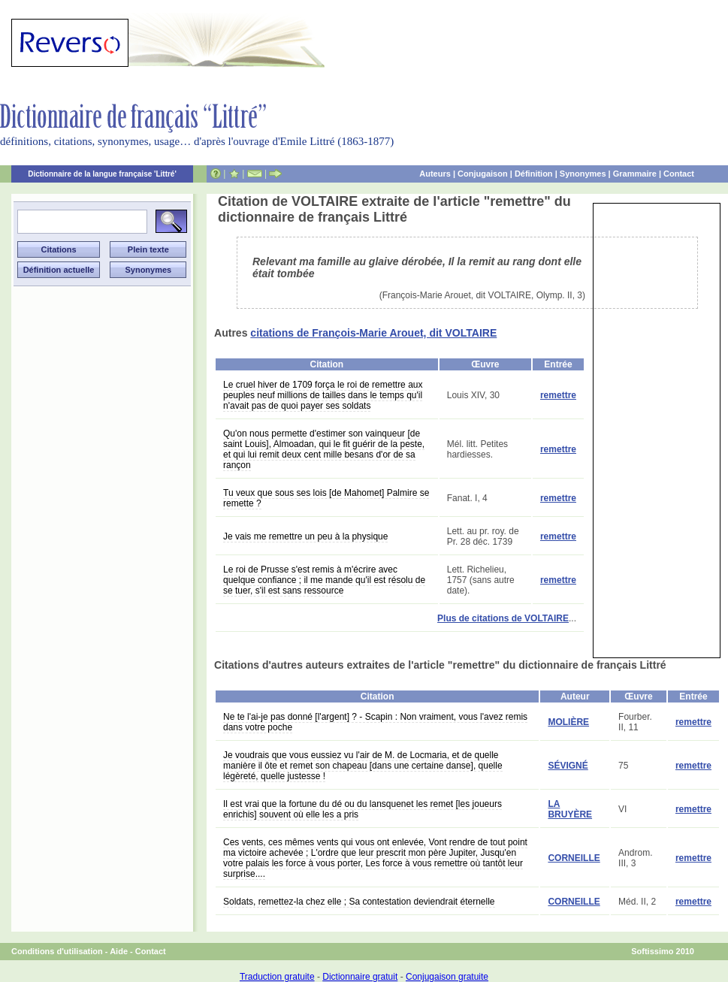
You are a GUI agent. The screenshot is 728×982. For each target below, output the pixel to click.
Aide (119, 951)
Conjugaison (483, 173)
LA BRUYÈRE (570, 809)
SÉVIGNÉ (568, 765)
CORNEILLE (574, 858)
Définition (534, 173)
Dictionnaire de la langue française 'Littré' (102, 174)
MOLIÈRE (568, 722)
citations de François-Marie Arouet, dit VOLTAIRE (373, 333)
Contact (678, 173)
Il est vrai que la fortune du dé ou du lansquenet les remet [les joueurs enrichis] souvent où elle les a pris (362, 809)
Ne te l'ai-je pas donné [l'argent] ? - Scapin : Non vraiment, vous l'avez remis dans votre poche (375, 722)
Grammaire (635, 173)
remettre (558, 395)
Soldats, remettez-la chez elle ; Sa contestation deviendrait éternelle (359, 901)
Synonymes (583, 173)
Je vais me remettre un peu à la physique (305, 536)
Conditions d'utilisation (57, 951)
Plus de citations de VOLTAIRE (503, 618)
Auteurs (435, 173)
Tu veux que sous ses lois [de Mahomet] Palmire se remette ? (326, 498)
